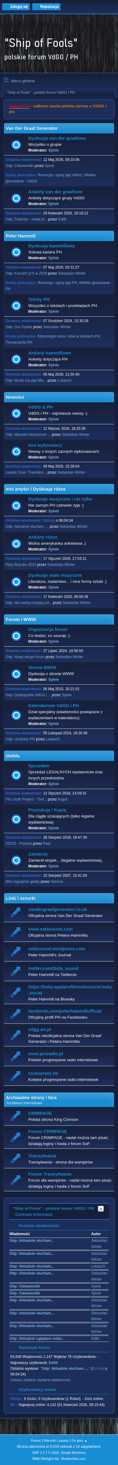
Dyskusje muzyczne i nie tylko (60, 499)
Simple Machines (73, 1452)
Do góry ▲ (79, 1440)
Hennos (57, 881)
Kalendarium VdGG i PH (53, 705)
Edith (62, 219)
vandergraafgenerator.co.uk (57, 909)
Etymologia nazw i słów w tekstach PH (69, 336)
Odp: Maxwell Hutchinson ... (28, 434)
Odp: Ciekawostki (19, 166)
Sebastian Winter (72, 273)
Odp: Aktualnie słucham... (31, 1240)
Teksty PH (39, 299)
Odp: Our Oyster (19, 327)
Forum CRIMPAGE (47, 1131)
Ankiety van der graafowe (55, 191)
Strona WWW (42, 667)
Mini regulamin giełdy (22, 881)
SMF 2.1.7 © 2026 (45, 1452)
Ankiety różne (42, 537)
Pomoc (36, 1440)
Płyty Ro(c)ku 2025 (20, 565)
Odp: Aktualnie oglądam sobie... (37, 1338)
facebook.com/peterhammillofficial (65, 1011)
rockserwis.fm (43, 1073)
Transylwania (42, 1155)
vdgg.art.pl (19, 106)
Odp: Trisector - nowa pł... (26, 219)
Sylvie (53, 150)
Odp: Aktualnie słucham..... (27, 526)
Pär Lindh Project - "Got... (26, 799)
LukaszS (64, 380)
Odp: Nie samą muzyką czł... (28, 603)
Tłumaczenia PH (18, 342)
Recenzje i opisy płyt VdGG (60, 175)
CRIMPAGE (40, 1113)
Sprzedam (39, 765)
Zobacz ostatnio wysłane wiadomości (40, 1380)
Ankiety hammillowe (49, 353)
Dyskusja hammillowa (51, 245)
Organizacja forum (48, 629)
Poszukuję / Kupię (47, 810)
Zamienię (38, 854)
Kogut (62, 799)
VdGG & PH (40, 407)
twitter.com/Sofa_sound (53, 968)
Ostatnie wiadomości (35, 1225)
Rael (46, 843)
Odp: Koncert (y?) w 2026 (26, 273)
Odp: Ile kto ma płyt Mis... (26, 380)
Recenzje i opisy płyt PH (57, 283)
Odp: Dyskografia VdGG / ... (28, 695)
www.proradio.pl (45, 1053)
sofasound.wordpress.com (56, 948)
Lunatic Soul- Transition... (26, 472)
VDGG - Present (18, 843)
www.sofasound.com (50, 929)
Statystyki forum (31, 1347)
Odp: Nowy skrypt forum (25, 657)
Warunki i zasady (56, 1440)
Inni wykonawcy (45, 445)
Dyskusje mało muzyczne (55, 575)
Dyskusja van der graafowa (57, 138)
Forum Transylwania (49, 1174)
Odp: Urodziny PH (20, 739)
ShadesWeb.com (73, 1458)
